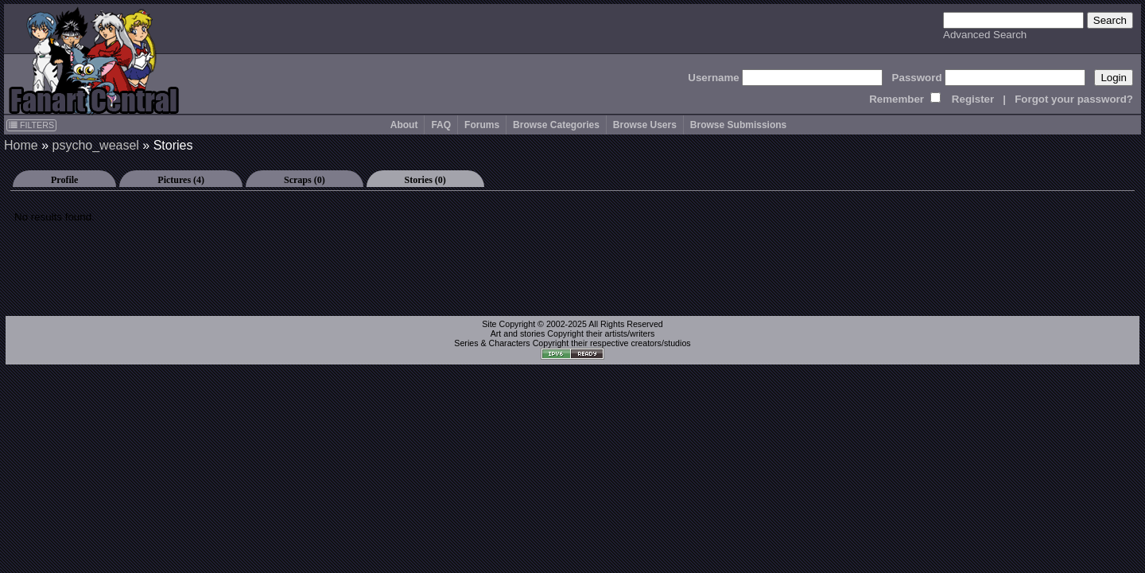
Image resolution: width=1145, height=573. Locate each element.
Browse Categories (556, 125)
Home (21, 145)
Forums (481, 125)
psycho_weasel (95, 145)
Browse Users (645, 125)
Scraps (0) (304, 179)
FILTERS (31, 125)
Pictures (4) (180, 179)
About (404, 125)
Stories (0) (425, 179)
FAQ (441, 125)
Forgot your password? (1074, 99)
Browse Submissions (738, 125)
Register (973, 99)
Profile (64, 179)
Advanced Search (985, 35)
